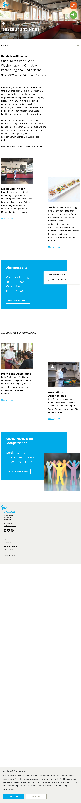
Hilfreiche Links (9, 550)
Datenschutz (8, 543)
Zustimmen (13, 796)
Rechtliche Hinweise (10, 546)
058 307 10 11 (8, 523)
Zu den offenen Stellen (18, 471)
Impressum (7, 539)
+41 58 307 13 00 (58, 280)
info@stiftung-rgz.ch (10, 526)
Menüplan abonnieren (17, 301)
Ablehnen (36, 796)
